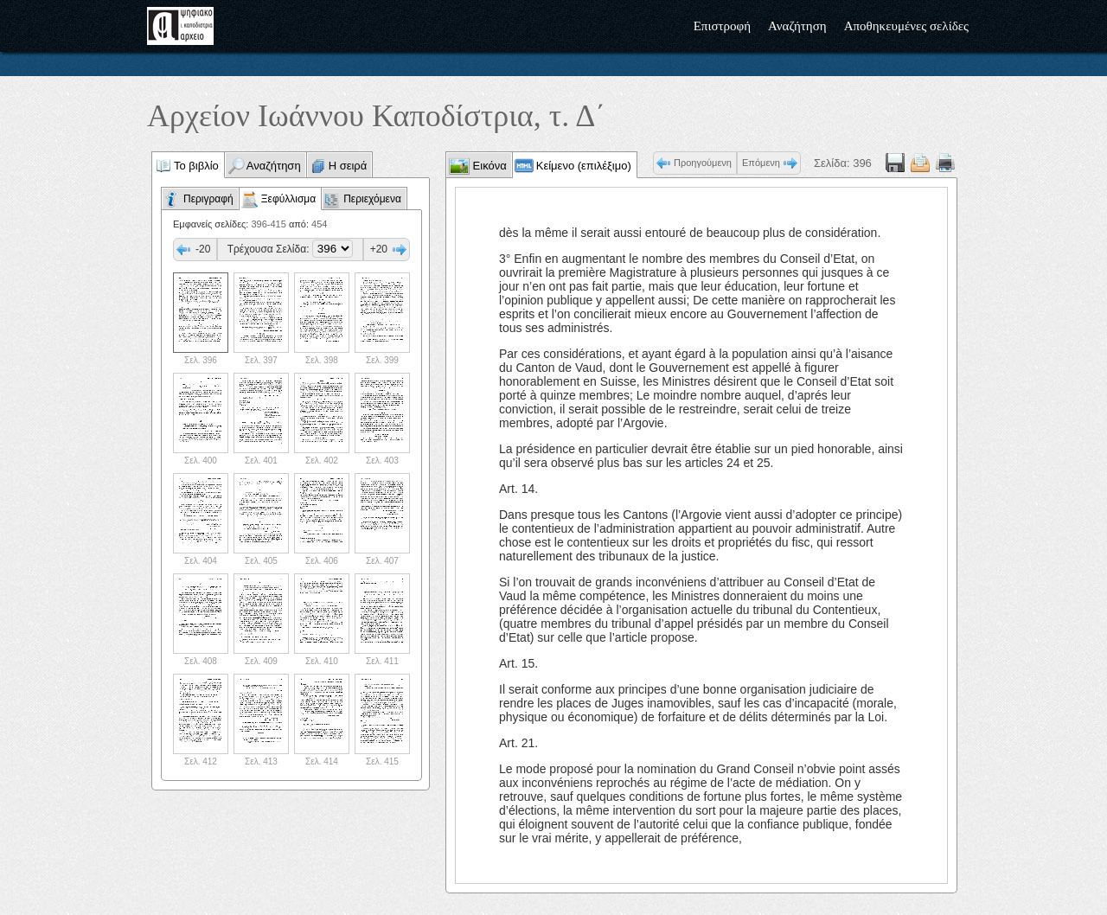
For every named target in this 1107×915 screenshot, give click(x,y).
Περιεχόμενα (372, 199)
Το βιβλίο (196, 165)
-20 (202, 249)
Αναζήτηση (797, 26)
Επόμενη (761, 162)
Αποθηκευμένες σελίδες (906, 26)
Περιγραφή (208, 199)
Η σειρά (348, 165)
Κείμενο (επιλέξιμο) (583, 165)
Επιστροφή (722, 26)
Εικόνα (488, 165)
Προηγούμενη (703, 162)
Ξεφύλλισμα (288, 199)
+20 (378, 249)
